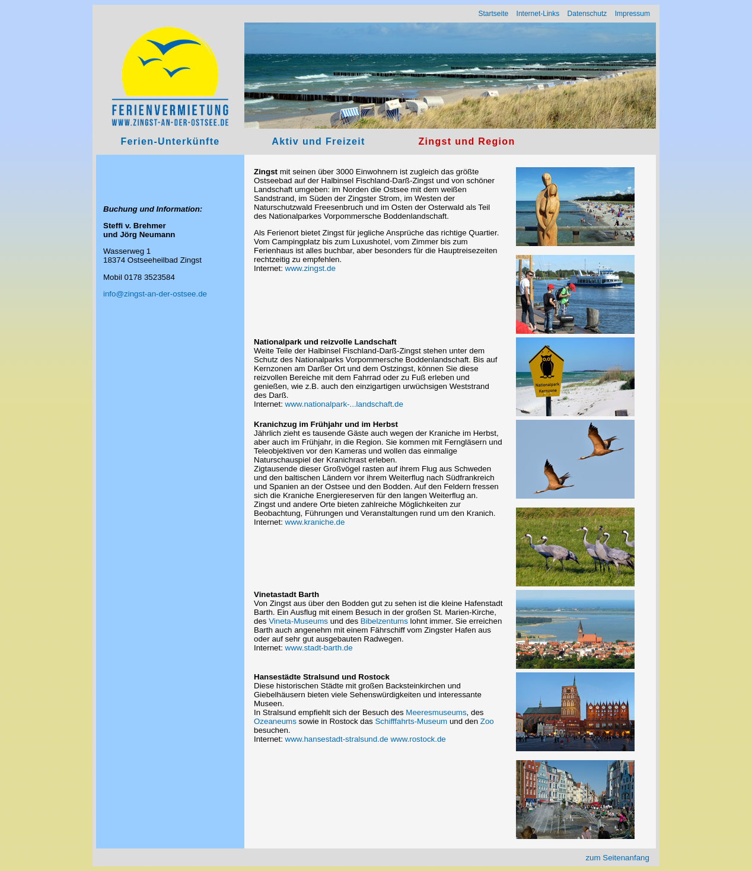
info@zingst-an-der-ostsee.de (155, 293)
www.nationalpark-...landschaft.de (344, 404)
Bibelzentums (384, 621)
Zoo (487, 721)
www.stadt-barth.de (319, 647)
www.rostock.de (417, 739)
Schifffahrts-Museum (411, 721)
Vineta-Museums (298, 621)
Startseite (494, 13)
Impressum (632, 13)
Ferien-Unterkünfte (169, 141)
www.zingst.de (310, 268)
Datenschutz (587, 13)
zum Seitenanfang (617, 857)
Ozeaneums (275, 721)
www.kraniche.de (315, 522)
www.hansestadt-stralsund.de (336, 739)
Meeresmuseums (436, 712)
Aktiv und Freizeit (318, 141)
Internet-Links (538, 13)
